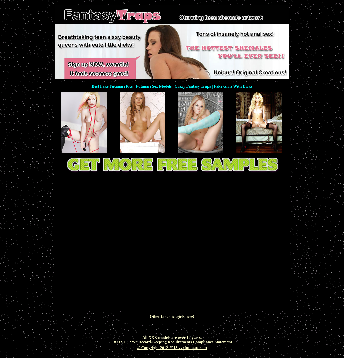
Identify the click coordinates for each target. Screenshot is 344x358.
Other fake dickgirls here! (172, 316)
